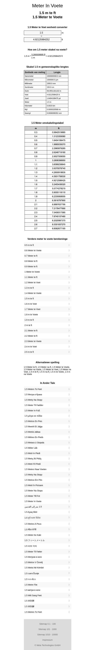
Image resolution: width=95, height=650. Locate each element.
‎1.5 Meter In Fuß (32, 410)
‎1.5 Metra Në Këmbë (34, 567)
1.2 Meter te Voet (32, 282)
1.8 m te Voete (31, 314)
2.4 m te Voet (31, 346)
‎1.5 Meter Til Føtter (33, 551)
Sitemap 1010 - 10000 (47, 634)
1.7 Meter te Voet (32, 309)
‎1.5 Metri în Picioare (34, 485)
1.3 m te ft (29, 288)
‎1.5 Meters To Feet (33, 389)
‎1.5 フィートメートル (35, 540)
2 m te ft (28, 325)
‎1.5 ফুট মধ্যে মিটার (32, 518)
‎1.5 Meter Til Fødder (34, 405)
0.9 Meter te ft (31, 266)
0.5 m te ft (29, 245)
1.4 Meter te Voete (33, 293)
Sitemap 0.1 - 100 (47, 624)
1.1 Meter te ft (31, 277)
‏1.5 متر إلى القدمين (33, 506)
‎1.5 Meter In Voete (33, 501)
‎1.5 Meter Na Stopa (34, 490)
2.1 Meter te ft (31, 330)
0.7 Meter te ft (31, 256)
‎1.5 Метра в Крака (33, 394)
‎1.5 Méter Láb (31, 448)
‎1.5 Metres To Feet (33, 612)
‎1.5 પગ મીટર (30, 579)
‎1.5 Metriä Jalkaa (32, 432)
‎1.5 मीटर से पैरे (30, 529)
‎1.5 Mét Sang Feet (33, 595)
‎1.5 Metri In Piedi (32, 453)
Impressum (47, 640)
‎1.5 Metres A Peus (33, 524)
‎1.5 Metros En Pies (33, 421)
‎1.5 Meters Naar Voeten (36, 469)
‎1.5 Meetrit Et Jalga (34, 426)
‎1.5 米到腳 (29, 606)
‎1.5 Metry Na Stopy (33, 400)
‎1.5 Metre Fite (31, 585)
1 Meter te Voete (32, 272)
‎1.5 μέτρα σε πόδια (33, 416)
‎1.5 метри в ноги (32, 590)
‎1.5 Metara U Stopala (34, 442)
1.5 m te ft (29, 298)
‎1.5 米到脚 (29, 601)
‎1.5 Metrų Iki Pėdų (33, 458)
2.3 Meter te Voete (33, 341)
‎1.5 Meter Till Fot (32, 496)
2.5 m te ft (29, 352)
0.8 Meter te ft (31, 261)
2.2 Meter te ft (31, 336)
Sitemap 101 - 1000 (47, 629)
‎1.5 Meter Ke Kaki (33, 535)
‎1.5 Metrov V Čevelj (34, 562)
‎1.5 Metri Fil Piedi (33, 464)
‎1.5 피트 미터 (31, 546)
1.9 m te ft (29, 320)
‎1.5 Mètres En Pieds (34, 437)
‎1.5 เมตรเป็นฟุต (32, 573)
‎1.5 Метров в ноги (33, 557)
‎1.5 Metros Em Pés (33, 480)
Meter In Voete (47, 5)
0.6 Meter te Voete (33, 250)
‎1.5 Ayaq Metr (31, 512)
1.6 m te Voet (31, 304)
